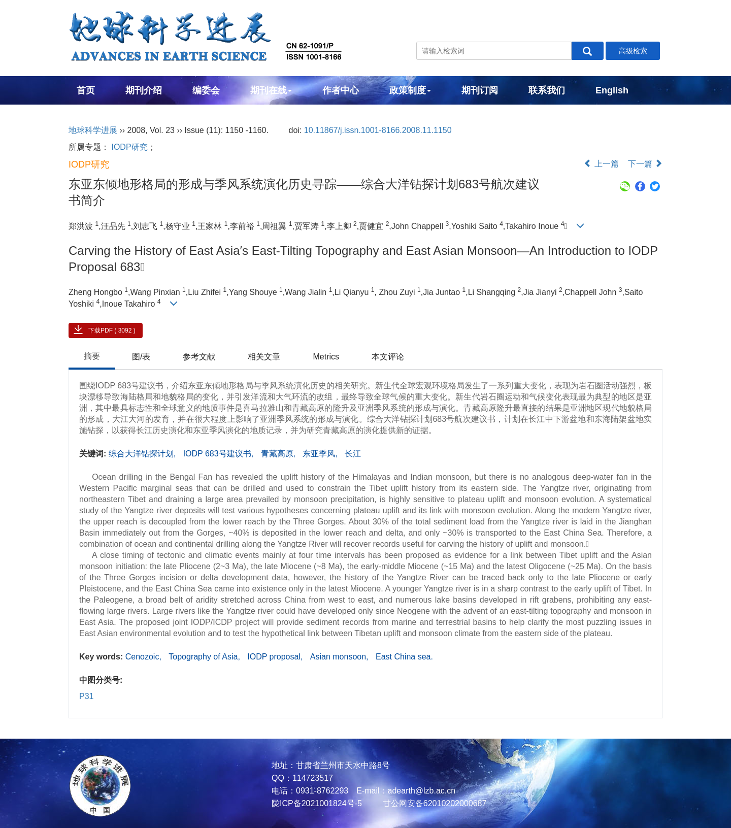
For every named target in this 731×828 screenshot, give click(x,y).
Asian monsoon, (340, 656)
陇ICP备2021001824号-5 (317, 803)
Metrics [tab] (326, 356)
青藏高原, (279, 453)
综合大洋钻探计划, (143, 453)
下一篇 (645, 163)
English (611, 90)
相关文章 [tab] (264, 356)
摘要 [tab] (92, 356)
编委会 (206, 90)
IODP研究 (129, 147)
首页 (86, 90)
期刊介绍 (143, 90)
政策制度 (410, 90)
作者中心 (340, 90)
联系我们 (546, 90)
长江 (353, 453)
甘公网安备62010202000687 (433, 803)
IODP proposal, (276, 656)
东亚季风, (321, 453)
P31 (86, 696)
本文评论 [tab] (388, 356)
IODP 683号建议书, (219, 453)
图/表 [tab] (141, 356)
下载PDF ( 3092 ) (112, 330)
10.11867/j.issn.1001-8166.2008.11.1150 (378, 130)
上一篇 (601, 163)
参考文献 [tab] (199, 356)
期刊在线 (271, 90)
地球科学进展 (93, 130)
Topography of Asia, (205, 656)
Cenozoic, (144, 656)
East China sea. (404, 656)
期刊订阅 (479, 90)
